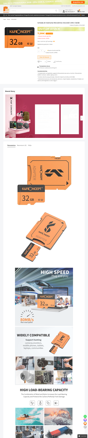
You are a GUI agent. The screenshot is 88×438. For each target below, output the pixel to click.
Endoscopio (73, 15)
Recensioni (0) (21, 145)
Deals (82, 15)
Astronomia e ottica (64, 15)
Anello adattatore (35, 15)
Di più (78, 15)
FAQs (29, 145)
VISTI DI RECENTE (66, 6)
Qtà (38, 47)
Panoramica (11, 145)
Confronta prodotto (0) (78, 6)
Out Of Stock (44, 57)
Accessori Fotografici (46, 15)
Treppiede (17, 15)
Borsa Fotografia (25, 15)
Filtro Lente (11, 15)
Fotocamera (55, 15)
